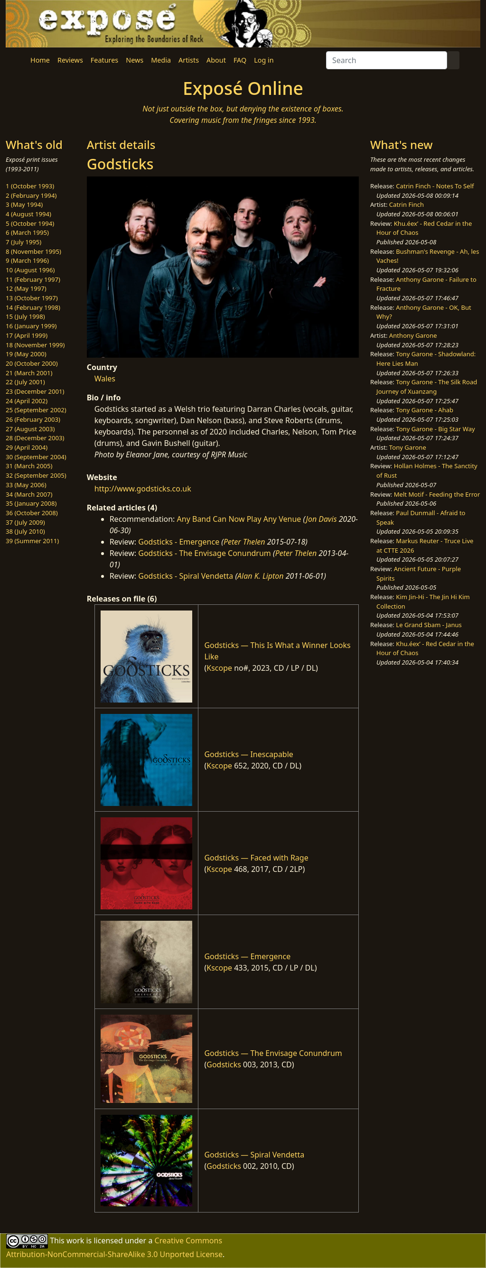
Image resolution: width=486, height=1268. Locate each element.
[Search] (386, 60)
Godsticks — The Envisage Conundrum (273, 1053)
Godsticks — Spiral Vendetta (254, 1154)
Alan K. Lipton (260, 576)
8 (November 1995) (33, 251)
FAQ (240, 60)
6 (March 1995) (27, 232)
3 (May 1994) (24, 204)
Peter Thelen (244, 542)
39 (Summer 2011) (32, 541)
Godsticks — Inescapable (248, 754)
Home (40, 60)
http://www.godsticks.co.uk (142, 488)
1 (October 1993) (30, 186)
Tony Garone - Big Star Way (435, 429)
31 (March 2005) (29, 466)
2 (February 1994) (31, 195)
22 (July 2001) (25, 382)
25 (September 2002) (36, 410)
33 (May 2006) (26, 485)
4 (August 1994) (28, 214)
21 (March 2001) (29, 373)
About (216, 60)
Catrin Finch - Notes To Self (435, 186)
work (75, 1240)
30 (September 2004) (36, 457)
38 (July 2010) (25, 531)
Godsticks (223, 1064)
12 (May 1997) (26, 288)
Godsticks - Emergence (178, 542)
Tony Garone (407, 447)
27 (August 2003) (30, 429)
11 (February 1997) (33, 279)
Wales (104, 378)
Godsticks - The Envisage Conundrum (204, 553)
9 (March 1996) (27, 260)
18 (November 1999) (35, 345)
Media (161, 60)
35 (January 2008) (31, 503)
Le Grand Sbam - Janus (429, 624)
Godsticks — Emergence (247, 956)
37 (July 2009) (25, 522)
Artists (188, 60)
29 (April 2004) (26, 447)
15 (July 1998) (25, 316)
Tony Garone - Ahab (424, 410)
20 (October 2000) (32, 363)
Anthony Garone (413, 335)
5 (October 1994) (30, 223)
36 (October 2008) (32, 513)
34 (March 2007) (29, 494)
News (134, 60)
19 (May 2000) (26, 354)
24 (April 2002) (26, 401)
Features (104, 60)
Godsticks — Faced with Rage (256, 857)
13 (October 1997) (32, 298)
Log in (263, 60)
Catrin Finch (406, 204)
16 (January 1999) (31, 326)
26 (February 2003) (33, 419)
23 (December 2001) (35, 391)
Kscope (219, 668)
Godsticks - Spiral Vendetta (185, 576)
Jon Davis (321, 519)
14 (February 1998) (33, 307)
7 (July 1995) (23, 242)
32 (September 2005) (36, 475)
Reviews (70, 60)
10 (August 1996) (30, 270)
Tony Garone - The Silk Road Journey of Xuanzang (426, 387)
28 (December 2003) (35, 438)
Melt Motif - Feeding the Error (437, 494)
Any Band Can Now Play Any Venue (239, 519)
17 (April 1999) (26, 335)
